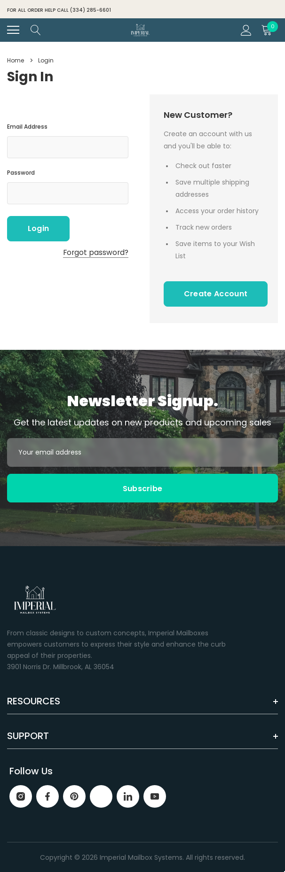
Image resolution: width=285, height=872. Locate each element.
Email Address (27, 127)
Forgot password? (95, 252)
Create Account (215, 293)
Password (21, 173)
